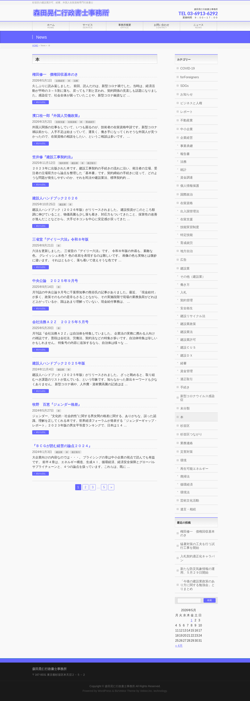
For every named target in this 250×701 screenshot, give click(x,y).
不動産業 (186, 120)
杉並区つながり (191, 434)
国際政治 (186, 194)
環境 (183, 460)
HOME (35, 45)
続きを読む (41, 102)
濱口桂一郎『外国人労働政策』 (56, 116)
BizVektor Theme (125, 690)
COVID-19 (187, 68)
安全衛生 (186, 308)
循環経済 (186, 484)
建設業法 (186, 332)
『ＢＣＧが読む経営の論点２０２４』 (62, 446)
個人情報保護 (189, 185)
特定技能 (186, 235)
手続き (185, 387)
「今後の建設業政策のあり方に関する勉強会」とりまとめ (197, 585)
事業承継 (186, 146)
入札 (183, 292)
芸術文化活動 (189, 500)
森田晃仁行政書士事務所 (120, 686)
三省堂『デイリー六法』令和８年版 (60, 239)
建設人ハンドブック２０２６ (55, 198)
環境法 (185, 492)
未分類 (185, 408)
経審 (183, 363)
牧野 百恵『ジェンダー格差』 (56, 404)
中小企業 (186, 129)
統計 (183, 169)
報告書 (185, 154)
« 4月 (179, 645)
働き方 (185, 284)
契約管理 (63, 163)
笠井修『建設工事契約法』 (53, 157)
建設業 (74, 163)
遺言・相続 (188, 509)
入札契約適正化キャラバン (197, 558)
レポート (186, 111)
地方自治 (186, 251)
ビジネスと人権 (191, 103)
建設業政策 (188, 324)
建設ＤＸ (186, 355)
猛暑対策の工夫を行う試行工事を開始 (197, 545)
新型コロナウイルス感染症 (197, 397)
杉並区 (185, 425)
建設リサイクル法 (192, 316)
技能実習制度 (189, 227)
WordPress (104, 690)
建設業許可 (188, 339)
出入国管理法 (189, 211)
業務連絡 (186, 443)
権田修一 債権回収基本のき (55, 74)
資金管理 (186, 371)
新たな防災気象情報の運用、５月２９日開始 (197, 570)
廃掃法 (185, 476)
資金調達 (186, 177)
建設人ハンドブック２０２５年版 (58, 363)
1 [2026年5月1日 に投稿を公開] (191, 620)
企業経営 (60, 81)
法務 (76, 81)
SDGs (184, 85)
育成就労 (90, 122)
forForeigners (189, 77)
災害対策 (186, 451)
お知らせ (186, 94)
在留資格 (72, 122)
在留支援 (60, 122)
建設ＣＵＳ (188, 347)
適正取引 (91, 163)
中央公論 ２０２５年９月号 (55, 281)
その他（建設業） (192, 276)
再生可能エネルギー (194, 468)
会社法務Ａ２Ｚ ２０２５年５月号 (60, 322)
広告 (183, 259)
